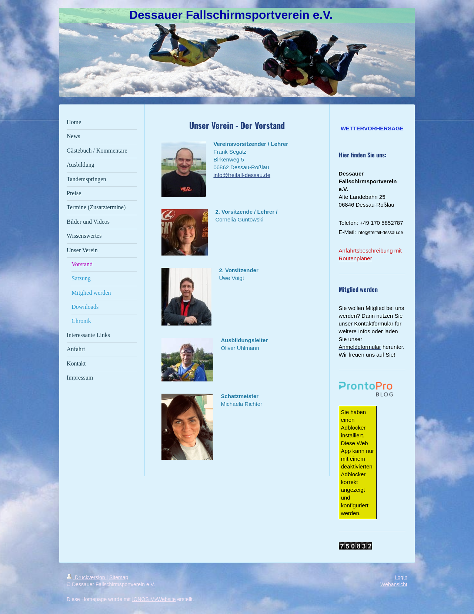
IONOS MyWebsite (154, 599)
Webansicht (393, 584)
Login (401, 577)
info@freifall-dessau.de (241, 175)
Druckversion (86, 577)
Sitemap (118, 577)
